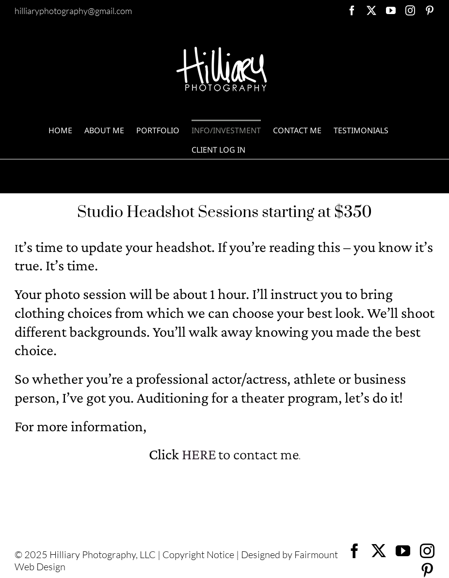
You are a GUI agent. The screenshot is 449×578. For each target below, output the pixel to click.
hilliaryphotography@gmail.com (73, 10)
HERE (199, 454)
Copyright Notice (198, 554)
